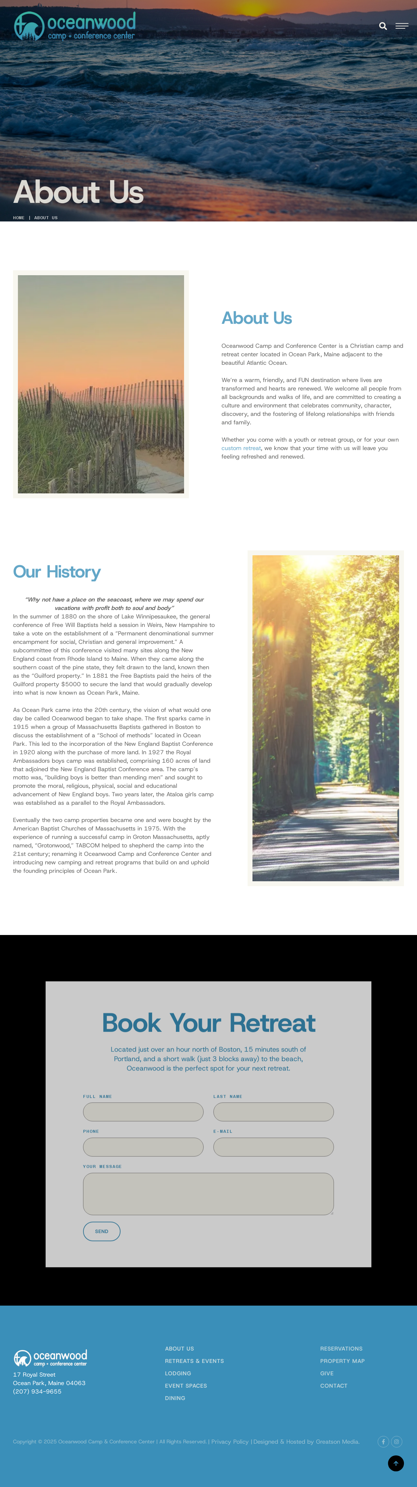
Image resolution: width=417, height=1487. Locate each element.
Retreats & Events (180, 1361)
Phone (91, 1145)
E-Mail (223, 1145)
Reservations (328, 1348)
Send (101, 1245)
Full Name (97, 1110)
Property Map (329, 1361)
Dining (161, 1398)
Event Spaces (172, 1385)
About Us (165, 1348)
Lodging (164, 1373)
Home (19, 217)
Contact (320, 1385)
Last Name (228, 1110)
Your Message (102, 1180)
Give (313, 1373)
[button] (383, 26)
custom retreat (241, 462)
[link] (37, 1391)
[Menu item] (159, 19)
